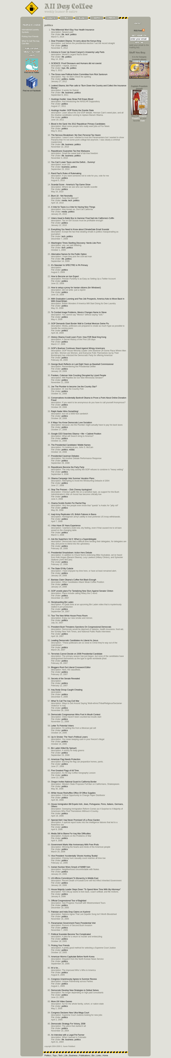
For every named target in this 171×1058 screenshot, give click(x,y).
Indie (142, 121)
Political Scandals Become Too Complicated (71, 934)
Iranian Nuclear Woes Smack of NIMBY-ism (70, 867)
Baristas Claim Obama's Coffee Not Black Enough (73, 580)
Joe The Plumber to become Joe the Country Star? (74, 386)
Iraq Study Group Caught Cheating (66, 690)
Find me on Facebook (32, 90)
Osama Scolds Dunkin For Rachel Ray (68, 503)
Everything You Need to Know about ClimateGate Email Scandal (80, 229)
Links (98, 1055)
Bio (93, 1055)
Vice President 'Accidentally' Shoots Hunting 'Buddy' (74, 856)
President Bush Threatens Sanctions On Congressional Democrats (81, 627)
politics (73, 34)
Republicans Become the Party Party (67, 467)
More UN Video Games (61, 1001)
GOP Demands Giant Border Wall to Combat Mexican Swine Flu (80, 323)
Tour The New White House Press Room (69, 616)
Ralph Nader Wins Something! (64, 411)
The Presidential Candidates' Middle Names (71, 445)
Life (66, 1055)
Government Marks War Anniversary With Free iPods (75, 844)
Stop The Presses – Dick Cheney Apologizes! (71, 489)
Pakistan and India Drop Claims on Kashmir (70, 912)
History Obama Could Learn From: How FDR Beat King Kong (78, 337)
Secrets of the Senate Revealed (65, 678)
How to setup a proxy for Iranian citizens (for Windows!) (76, 287)
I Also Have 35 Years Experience (65, 525)
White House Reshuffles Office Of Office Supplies (73, 793)
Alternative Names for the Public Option (69, 254)
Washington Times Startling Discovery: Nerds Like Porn (76, 243)
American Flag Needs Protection (65, 759)
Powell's (135, 118)
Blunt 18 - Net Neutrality (62, 196)
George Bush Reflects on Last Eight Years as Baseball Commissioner (82, 364)
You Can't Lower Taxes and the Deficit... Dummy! (73, 162)
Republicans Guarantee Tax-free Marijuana (70, 151)
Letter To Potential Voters (62, 726)
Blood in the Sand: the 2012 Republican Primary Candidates (78, 124)
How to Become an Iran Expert (65, 276)
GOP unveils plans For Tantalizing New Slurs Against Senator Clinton (82, 591)
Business (73, 1055)
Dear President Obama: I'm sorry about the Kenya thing (76, 41)
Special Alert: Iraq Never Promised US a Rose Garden (75, 820)
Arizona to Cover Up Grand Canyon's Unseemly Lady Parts (77, 52)
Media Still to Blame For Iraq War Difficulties (71, 833)
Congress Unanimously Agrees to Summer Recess (74, 979)
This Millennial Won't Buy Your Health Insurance (72, 30)
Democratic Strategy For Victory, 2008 (68, 1024)
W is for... (55, 968)
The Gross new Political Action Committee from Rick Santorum (79, 74)
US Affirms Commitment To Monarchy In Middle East (74, 878)
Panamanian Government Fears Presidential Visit (73, 923)
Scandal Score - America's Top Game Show (70, 184)
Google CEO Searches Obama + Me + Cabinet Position (76, 434)
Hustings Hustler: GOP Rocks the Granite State (72, 110)
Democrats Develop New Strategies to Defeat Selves (75, 990)
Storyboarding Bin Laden (62, 602)
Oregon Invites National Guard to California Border (74, 782)
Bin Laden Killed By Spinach (64, 748)
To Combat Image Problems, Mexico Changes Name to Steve (79, 312)
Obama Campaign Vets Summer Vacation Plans (72, 478)
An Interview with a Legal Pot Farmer (67, 1035)
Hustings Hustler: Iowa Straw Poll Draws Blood (72, 99)
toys (63, 68)
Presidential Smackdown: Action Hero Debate (71, 552)
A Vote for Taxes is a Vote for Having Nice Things (73, 207)
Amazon (143, 116)
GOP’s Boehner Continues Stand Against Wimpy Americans (78, 348)
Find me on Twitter (31, 71)
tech (67, 34)
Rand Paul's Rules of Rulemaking (66, 173)
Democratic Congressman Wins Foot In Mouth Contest (75, 714)
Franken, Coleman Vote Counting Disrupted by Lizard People (78, 375)
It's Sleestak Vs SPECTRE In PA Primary (69, 265)
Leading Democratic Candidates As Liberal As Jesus (74, 640)
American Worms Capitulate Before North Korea (72, 956)
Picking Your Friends (30, 36)
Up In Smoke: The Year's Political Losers (69, 737)
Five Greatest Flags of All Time (65, 770)
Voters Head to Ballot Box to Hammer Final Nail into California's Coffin (82, 218)
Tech (60, 1055)
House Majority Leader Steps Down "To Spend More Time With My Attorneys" (86, 889)
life (63, 34)
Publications (84, 1055)
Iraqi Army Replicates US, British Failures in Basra (73, 514)
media (71, 79)
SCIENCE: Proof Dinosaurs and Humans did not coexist (76, 63)
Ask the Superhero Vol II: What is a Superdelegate (73, 539)
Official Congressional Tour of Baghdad (68, 900)
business (69, 92)
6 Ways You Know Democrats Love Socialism (71, 422)
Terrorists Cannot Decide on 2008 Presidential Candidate (76, 654)
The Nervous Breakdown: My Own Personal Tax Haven (76, 135)
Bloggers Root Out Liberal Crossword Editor (71, 667)
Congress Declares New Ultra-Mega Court (70, 1013)
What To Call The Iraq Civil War (65, 701)
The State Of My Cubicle (62, 568)
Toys (54, 1055)
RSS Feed (139, 31)
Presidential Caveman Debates (65, 456)
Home (105, 1055)
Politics (47, 1055)
